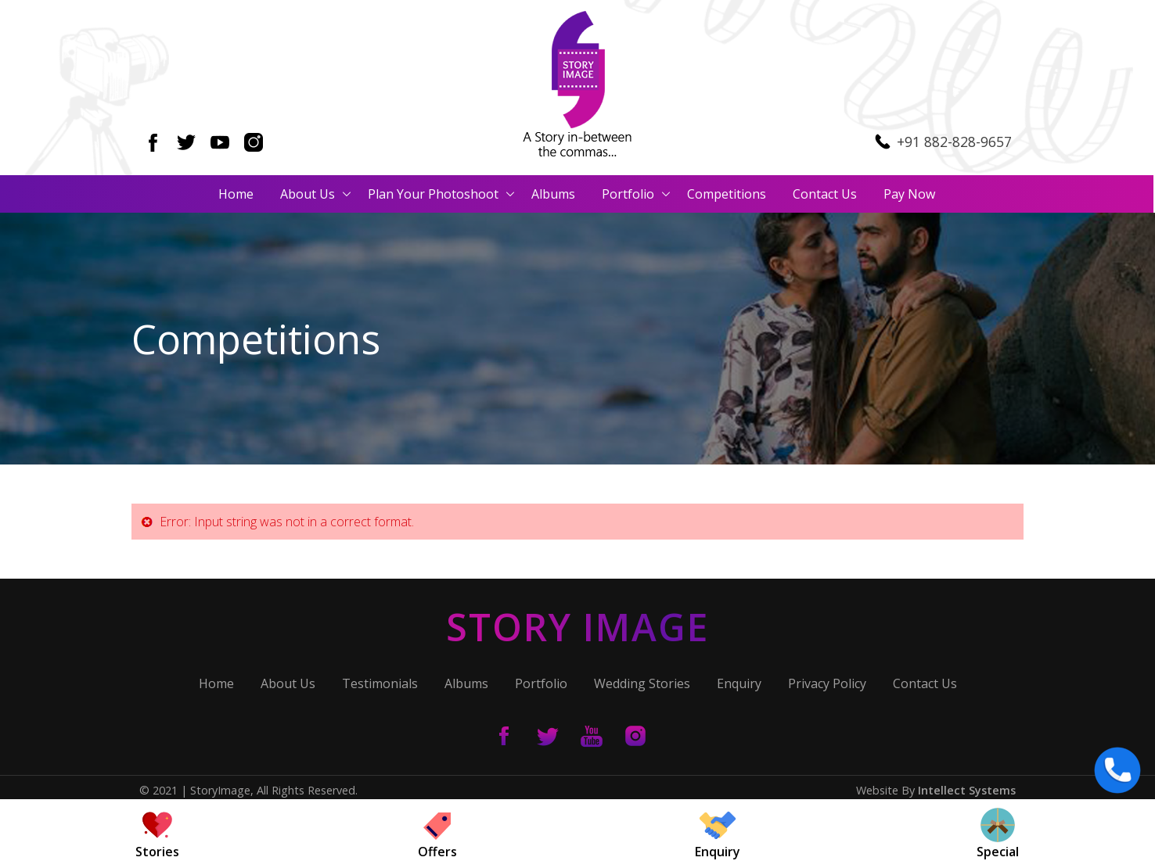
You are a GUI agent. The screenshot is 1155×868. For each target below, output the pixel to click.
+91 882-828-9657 (954, 141)
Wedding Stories (642, 684)
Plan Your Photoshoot (434, 194)
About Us (308, 194)
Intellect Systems (967, 790)
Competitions (727, 194)
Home (236, 194)
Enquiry (739, 684)
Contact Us (825, 194)
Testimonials (380, 684)
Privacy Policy (827, 684)
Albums (554, 194)
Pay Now (910, 194)
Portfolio (629, 194)
